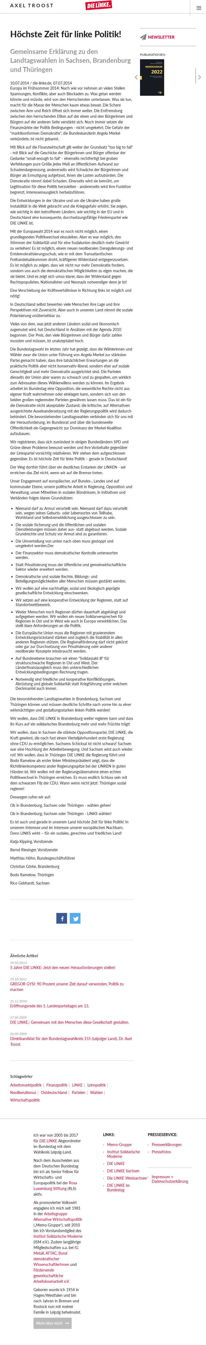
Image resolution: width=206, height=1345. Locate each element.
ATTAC (51, 1253)
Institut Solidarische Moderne (58, 1236)
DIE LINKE (48, 1140)
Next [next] (200, 77)
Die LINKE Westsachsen (127, 1178)
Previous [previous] (136, 77)
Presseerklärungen (167, 1144)
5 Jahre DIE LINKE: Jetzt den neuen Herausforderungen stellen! (62, 967)
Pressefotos (161, 1151)
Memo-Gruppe (119, 1144)
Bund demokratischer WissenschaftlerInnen (51, 1259)
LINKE (77, 1085)
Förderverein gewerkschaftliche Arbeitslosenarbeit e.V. (51, 1276)
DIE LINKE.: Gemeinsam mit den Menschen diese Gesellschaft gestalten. (69, 1022)
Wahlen (96, 1092)
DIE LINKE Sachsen (123, 1171)
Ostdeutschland (54, 1092)
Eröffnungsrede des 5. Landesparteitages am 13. (49, 1006)
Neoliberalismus (23, 1092)
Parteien (78, 1092)
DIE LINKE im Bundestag (118, 1187)
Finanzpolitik (56, 1085)
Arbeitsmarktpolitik (26, 1085)
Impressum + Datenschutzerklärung (170, 1179)
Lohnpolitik (96, 1085)
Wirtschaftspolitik (25, 1100)
